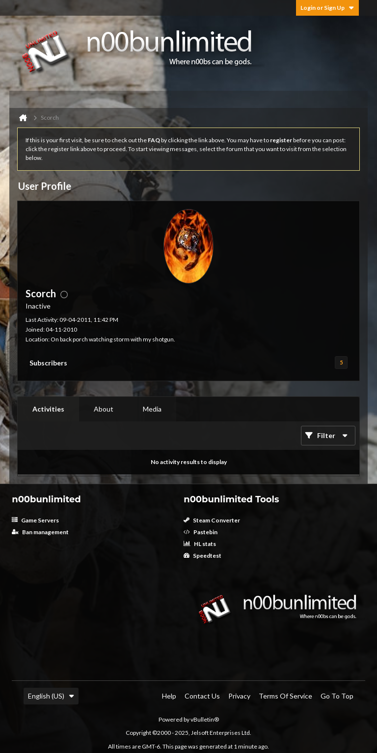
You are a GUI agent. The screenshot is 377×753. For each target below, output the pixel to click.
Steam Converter (212, 520)
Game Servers (35, 520)
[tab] (48, 409)
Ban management (40, 532)
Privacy (239, 696)
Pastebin (200, 532)
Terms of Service (285, 696)
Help (169, 696)
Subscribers (48, 363)
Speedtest (202, 555)
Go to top (337, 696)
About (103, 409)
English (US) (51, 696)
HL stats (200, 543)
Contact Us (202, 696)
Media (152, 409)
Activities (48, 409)
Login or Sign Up (327, 7)
